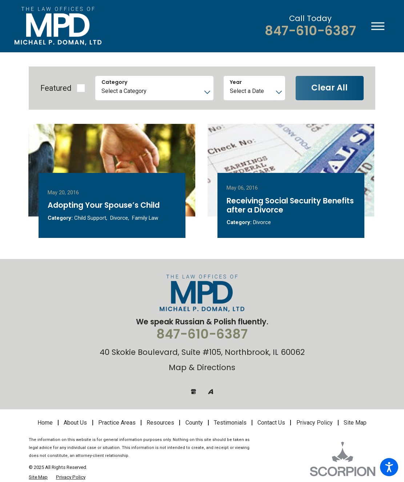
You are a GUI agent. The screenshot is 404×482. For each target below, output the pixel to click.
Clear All (329, 87)
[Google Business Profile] (193, 391)
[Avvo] (210, 391)
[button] (389, 467)
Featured (55, 88)
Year (236, 82)
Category (114, 82)
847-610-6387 (310, 31)
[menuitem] (47, 422)
